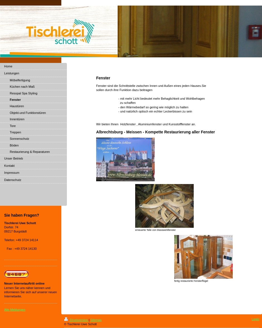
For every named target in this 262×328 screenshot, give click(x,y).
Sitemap (95, 320)
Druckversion (76, 320)
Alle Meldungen (14, 309)
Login (255, 319)
